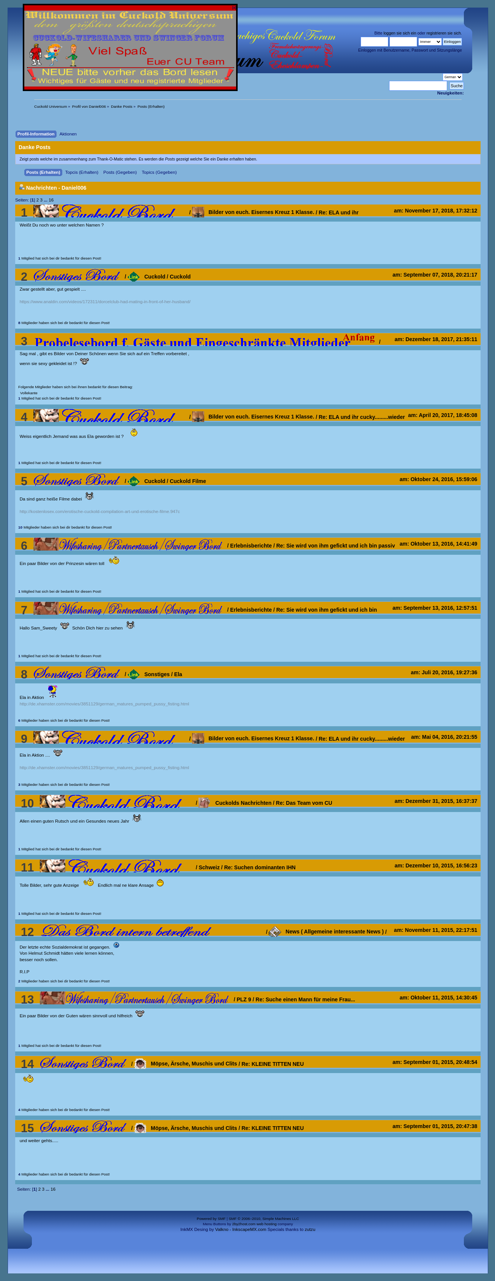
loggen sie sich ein (399, 33)
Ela (178, 674)
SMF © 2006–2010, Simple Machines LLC (264, 1218)
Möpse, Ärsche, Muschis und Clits (185, 1064)
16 (51, 199)
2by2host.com (243, 1224)
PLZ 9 (243, 999)
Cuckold (146, 277)
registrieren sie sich (443, 33)
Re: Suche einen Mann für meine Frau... (305, 999)
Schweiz (209, 867)
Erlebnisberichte (251, 546)
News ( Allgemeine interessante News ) (326, 931)
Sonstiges (149, 674)
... (46, 199)
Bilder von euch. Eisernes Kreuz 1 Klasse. (253, 212)
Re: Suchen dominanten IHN (259, 867)
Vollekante (29, 393)
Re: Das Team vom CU (304, 803)
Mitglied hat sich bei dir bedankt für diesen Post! (59, 258)
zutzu (310, 1229)
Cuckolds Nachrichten (235, 803)
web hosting (267, 1224)
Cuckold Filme (188, 481)
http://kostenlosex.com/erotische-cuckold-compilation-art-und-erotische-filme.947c (100, 511)
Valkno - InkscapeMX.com (240, 1229)
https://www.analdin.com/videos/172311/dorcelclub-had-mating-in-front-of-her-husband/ (105, 301)
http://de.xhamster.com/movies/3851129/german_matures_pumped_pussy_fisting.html (104, 703)
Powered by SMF (211, 1218)
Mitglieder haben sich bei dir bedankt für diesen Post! (64, 323)
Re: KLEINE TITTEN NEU (272, 1064)
